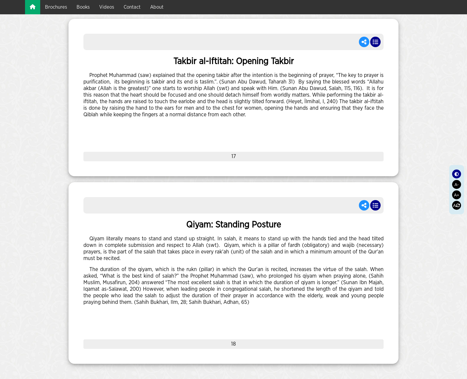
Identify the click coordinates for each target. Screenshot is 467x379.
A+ (456, 194)
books (83, 7)
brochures (56, 7)
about (157, 7)
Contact (132, 7)
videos (106, 7)
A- (456, 184)
